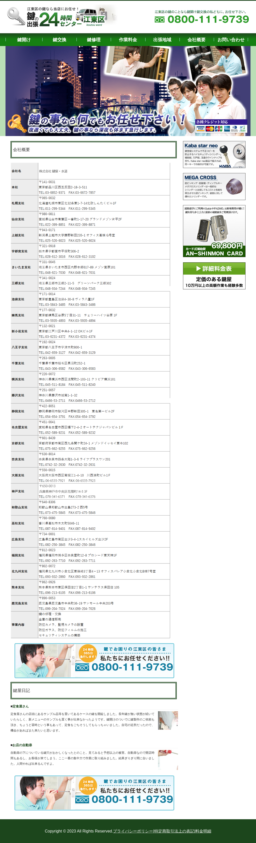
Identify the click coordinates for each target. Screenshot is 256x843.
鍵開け (24, 39)
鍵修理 (93, 39)
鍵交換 (59, 39)
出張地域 (162, 39)
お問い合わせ (231, 39)
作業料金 (128, 39)
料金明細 (203, 831)
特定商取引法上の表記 (174, 831)
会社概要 (197, 39)
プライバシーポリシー (133, 831)
